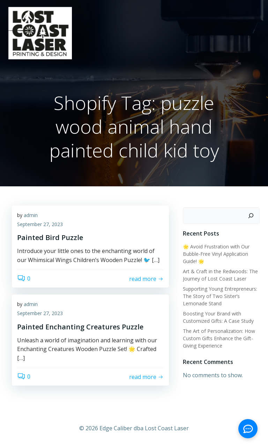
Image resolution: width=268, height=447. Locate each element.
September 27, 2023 (40, 224)
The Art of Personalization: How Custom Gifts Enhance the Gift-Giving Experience (219, 338)
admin (31, 215)
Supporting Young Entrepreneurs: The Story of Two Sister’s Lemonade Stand (220, 296)
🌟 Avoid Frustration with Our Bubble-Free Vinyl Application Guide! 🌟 (216, 254)
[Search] (251, 216)
